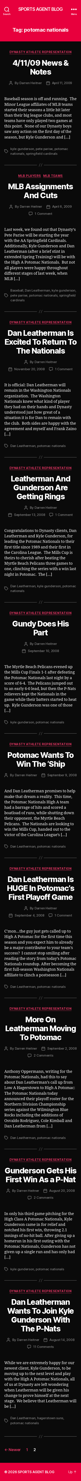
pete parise (44, 149)
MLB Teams (53, 176)
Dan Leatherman (37, 290)
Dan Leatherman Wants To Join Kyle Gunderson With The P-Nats (40, 1315)
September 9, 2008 (62, 775)
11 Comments (43, 1347)
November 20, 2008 (29, 369)
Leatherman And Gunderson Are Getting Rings (40, 487)
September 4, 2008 (29, 915)
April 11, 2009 (62, 83)
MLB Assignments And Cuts (40, 191)
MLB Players (29, 176)
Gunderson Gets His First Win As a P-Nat (40, 1175)
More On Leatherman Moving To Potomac (40, 1028)
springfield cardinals (41, 154)
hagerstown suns (50, 1418)
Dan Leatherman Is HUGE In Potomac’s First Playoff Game (40, 888)
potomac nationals (43, 295)
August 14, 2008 (61, 1340)
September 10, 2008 (43, 651)
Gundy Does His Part (40, 628)
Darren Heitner (30, 83)
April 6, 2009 (62, 206)
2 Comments (43, 1055)
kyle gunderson (22, 149)
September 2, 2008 (62, 1048)
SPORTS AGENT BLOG (40, 9)
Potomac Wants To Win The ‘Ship (40, 759)
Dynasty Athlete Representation (40, 52)
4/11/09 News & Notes (40, 67)
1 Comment (43, 214)
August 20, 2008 (62, 1191)
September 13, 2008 (29, 515)
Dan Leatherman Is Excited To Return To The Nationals (40, 342)
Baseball (16, 290)
